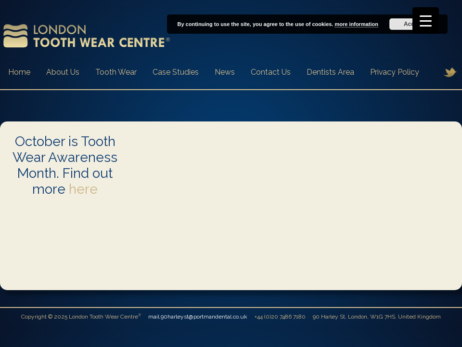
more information (356, 24)
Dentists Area (330, 72)
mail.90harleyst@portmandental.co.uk (197, 316)
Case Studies (176, 72)
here (83, 189)
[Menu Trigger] (425, 20)
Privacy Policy (394, 72)
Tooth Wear (116, 72)
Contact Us (271, 72)
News (225, 72)
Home (19, 72)
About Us (62, 72)
